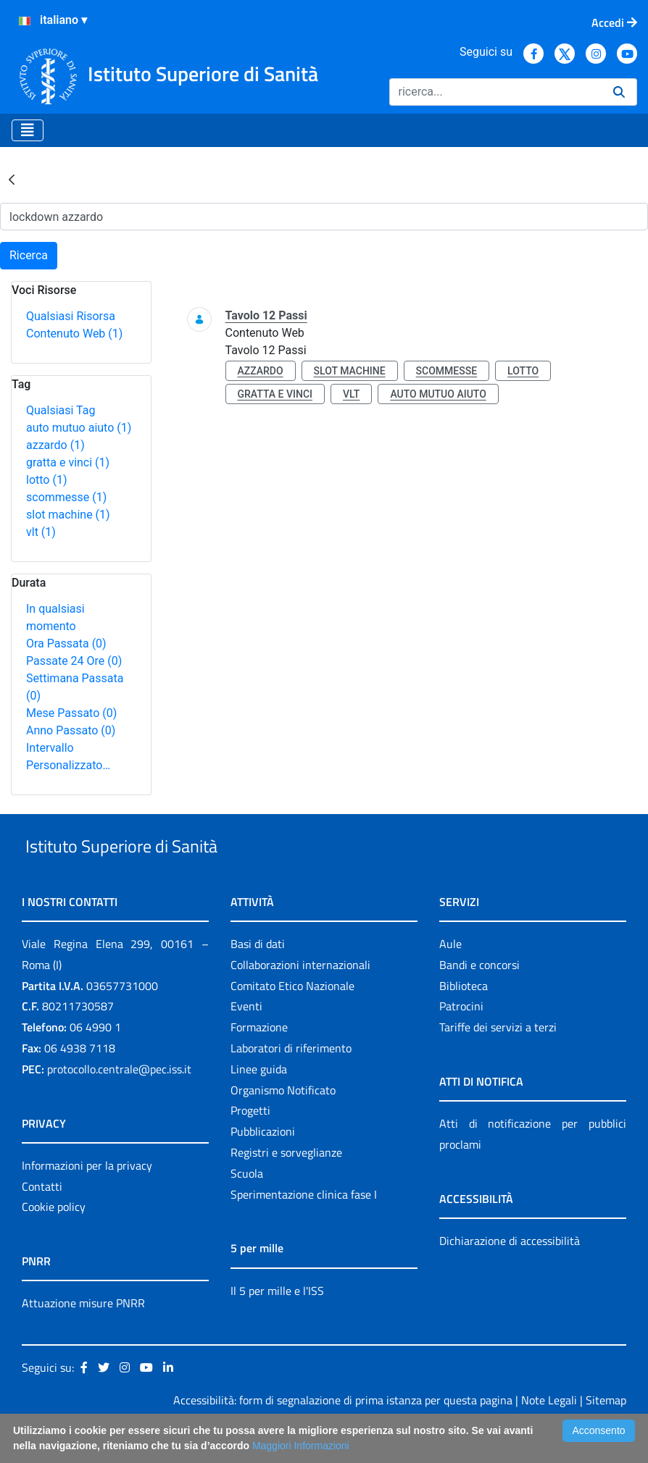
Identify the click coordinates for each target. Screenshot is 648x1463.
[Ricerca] (495, 92)
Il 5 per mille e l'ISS (277, 1324)
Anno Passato (70, 730)
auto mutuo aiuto (78, 428)
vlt (41, 532)
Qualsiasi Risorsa (70, 316)
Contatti (42, 1219)
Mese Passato (71, 713)
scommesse (66, 497)
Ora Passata (66, 643)
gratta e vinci (67, 462)
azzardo (55, 445)
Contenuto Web (74, 333)
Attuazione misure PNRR (83, 1337)
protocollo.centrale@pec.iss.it (119, 1102)
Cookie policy (54, 1240)
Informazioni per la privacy (87, 1198)
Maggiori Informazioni (300, 1445)
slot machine (68, 514)
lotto (46, 480)
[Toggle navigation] (27, 130)
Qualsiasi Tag (60, 410)
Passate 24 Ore (74, 661)
